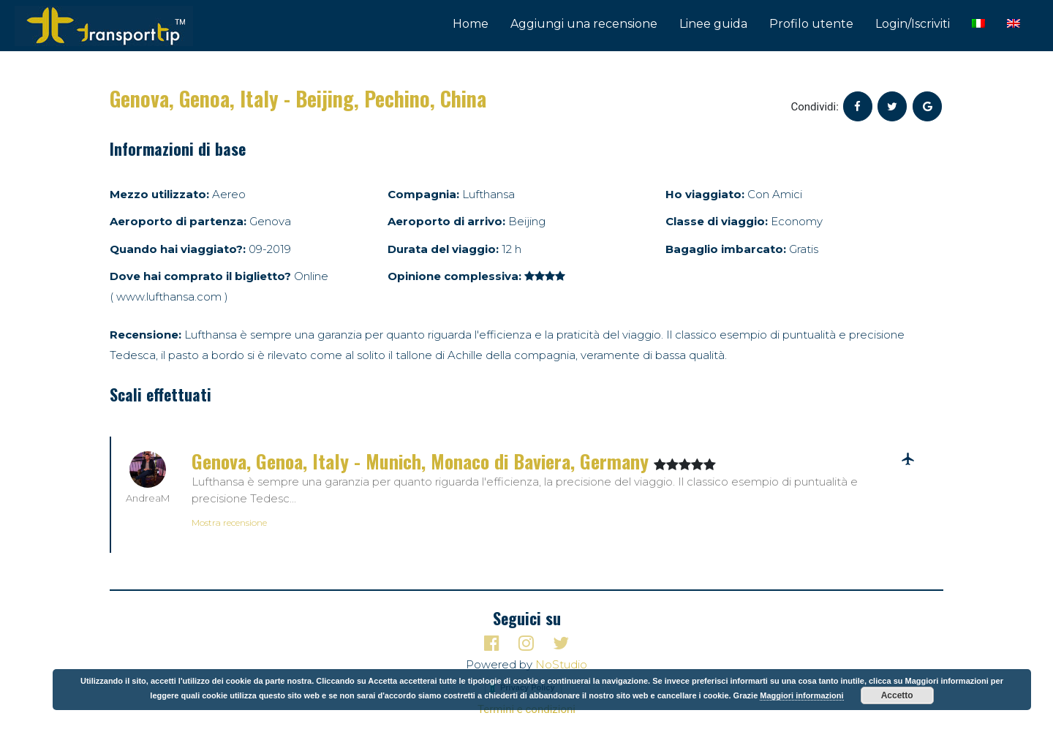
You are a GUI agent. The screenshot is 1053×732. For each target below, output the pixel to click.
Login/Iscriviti (912, 24)
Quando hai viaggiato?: (178, 249)
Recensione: (145, 335)
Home (470, 24)
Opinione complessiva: (454, 276)
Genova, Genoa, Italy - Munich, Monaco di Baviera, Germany (423, 461)
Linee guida (713, 24)
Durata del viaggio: (443, 249)
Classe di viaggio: (716, 221)
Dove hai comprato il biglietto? (200, 276)
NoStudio (561, 664)
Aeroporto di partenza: (178, 221)
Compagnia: (423, 194)
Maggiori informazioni (801, 695)
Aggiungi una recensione (583, 24)
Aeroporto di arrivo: (446, 221)
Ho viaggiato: (704, 194)
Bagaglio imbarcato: (725, 249)
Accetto (897, 695)
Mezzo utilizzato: (159, 194)
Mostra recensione (229, 522)
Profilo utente (811, 24)
